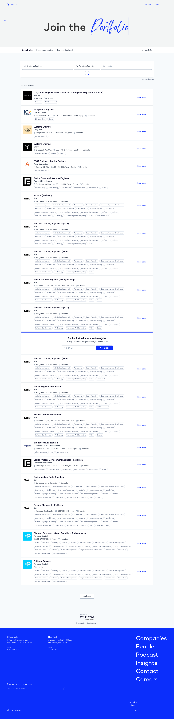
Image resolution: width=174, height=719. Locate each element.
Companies (147, 4)
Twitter (132, 705)
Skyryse (37, 147)
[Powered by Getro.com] (87, 617)
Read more (143, 97)
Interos (37, 95)
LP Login (133, 710)
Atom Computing (41, 164)
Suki (35, 198)
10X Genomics (40, 112)
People (157, 4)
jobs (27, 50)
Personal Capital (41, 536)
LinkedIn (133, 702)
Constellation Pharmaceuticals (47, 445)
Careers (146, 679)
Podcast (147, 655)
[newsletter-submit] (62, 688)
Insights (146, 663)
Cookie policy (91, 623)
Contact (147, 671)
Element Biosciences (43, 181)
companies (44, 50)
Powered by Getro (148, 79)
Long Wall (38, 130)
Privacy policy (80, 623)
